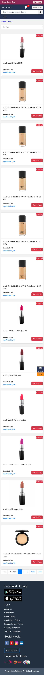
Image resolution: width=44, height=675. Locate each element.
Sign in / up (37, 7)
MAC (10, 21)
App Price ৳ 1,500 (9, 385)
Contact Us (9, 613)
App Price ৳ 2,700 (9, 563)
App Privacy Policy (12, 620)
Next (33, 572)
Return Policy (9, 617)
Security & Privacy (12, 628)
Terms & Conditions (12, 632)
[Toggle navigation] (4, 17)
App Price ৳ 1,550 (9, 72)
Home (3, 21)
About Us (8, 609)
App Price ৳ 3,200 (9, 117)
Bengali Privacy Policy (13, 624)
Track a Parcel (12, 650)
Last (40, 572)
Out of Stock (37, 71)
